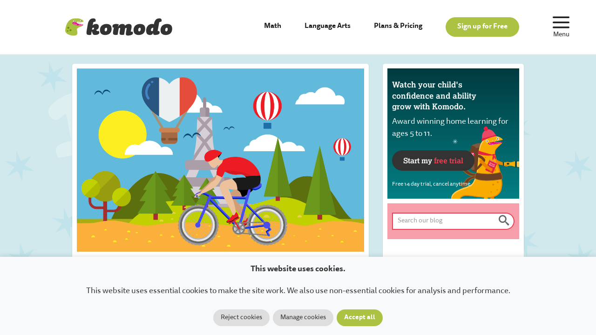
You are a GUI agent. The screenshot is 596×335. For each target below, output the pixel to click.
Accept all (359, 318)
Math (272, 26)
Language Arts (328, 26)
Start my (433, 160)
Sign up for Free (482, 26)
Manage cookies (303, 318)
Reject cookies (241, 318)
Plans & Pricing (398, 26)
